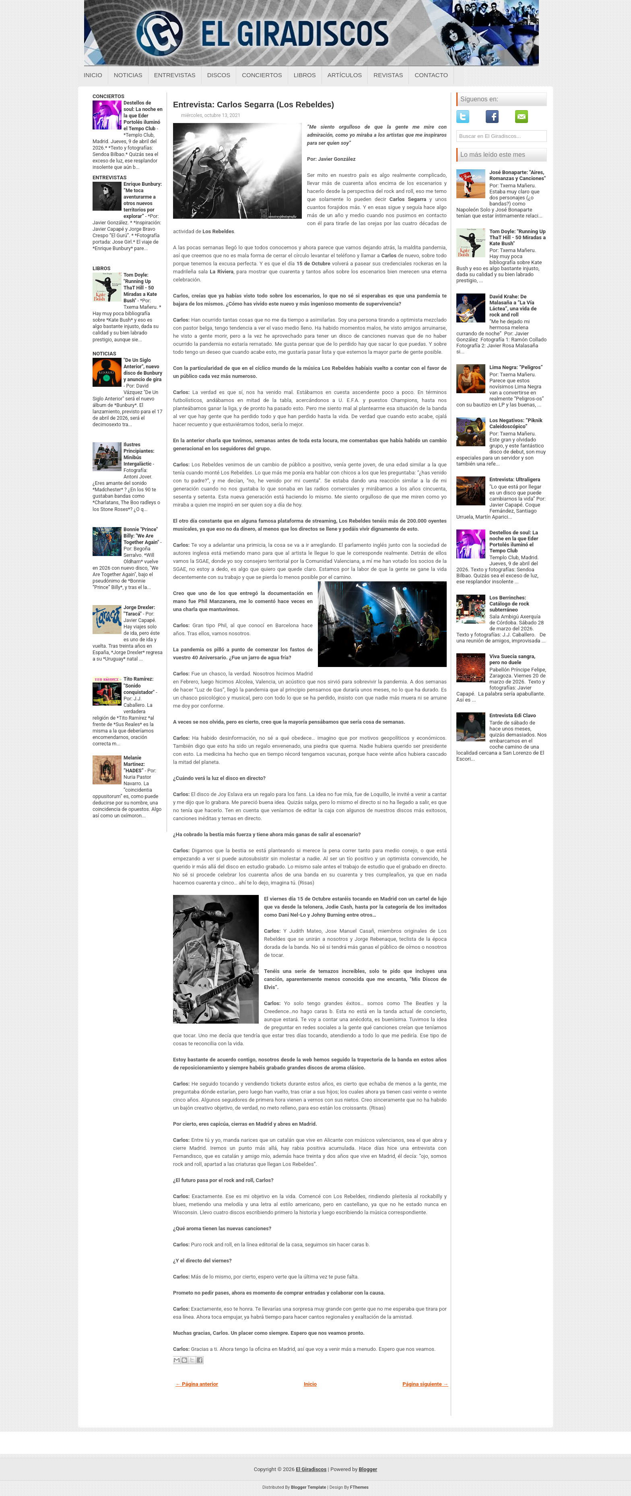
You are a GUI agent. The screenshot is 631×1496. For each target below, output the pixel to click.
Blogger (368, 1469)
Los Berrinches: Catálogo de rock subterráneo (509, 604)
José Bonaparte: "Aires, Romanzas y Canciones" (517, 175)
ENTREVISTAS (109, 177)
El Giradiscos (311, 1469)
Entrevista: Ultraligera (514, 479)
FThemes (359, 1487)
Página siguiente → (425, 1384)
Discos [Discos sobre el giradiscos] (219, 75)
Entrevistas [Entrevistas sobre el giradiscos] (175, 75)
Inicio (93, 75)
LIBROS (101, 268)
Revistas (388, 75)
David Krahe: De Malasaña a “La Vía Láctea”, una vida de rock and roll (512, 305)
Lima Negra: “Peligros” (516, 367)
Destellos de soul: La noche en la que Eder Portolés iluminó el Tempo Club (143, 115)
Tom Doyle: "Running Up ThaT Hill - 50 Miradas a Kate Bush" (140, 288)
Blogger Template (308, 1487)
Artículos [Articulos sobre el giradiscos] (345, 75)
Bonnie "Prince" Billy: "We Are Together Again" (142, 536)
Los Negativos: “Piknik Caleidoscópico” (515, 423)
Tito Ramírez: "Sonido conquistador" (140, 685)
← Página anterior (196, 1384)
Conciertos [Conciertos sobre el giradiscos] (262, 75)
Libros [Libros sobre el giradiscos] (305, 75)
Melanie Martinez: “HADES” (134, 764)
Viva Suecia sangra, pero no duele (512, 659)
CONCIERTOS (108, 96)
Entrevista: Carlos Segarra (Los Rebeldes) (253, 105)
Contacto (431, 75)
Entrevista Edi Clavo (512, 715)
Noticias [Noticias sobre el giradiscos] (128, 75)
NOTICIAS (104, 354)
